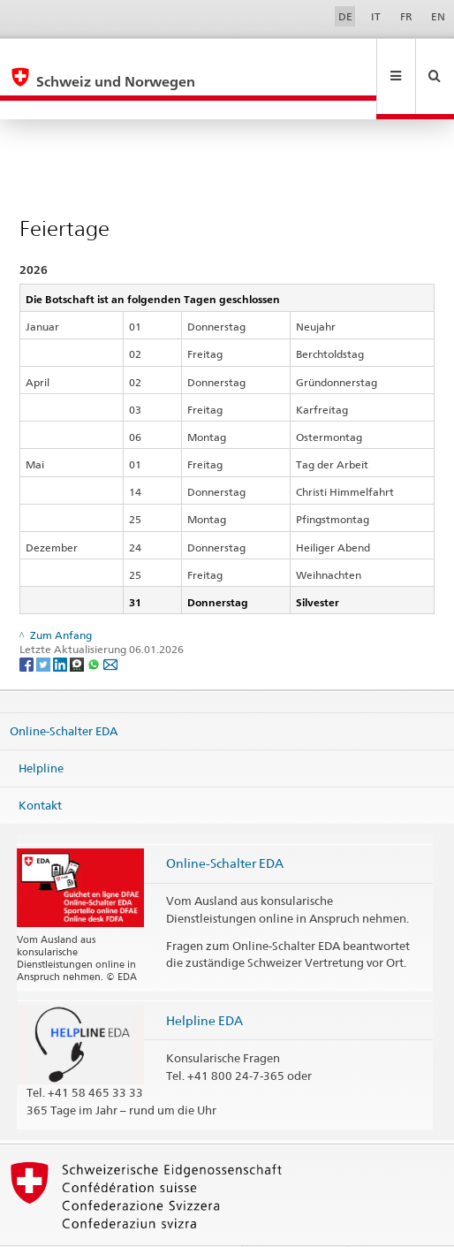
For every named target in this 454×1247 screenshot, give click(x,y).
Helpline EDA (204, 982)
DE (345, 16)
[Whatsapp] (95, 625)
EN (438, 16)
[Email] (110, 625)
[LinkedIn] (61, 625)
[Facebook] (27, 625)
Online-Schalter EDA (63, 693)
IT (376, 16)
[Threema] (78, 625)
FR (406, 16)
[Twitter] (44, 625)
